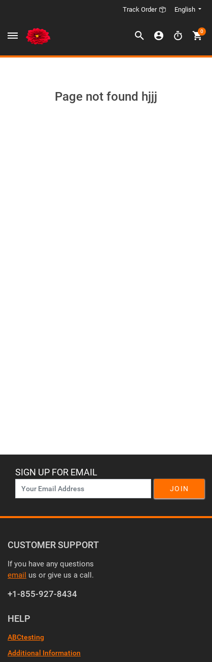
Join (179, 489)
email (17, 575)
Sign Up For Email (56, 472)
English (185, 9)
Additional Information (44, 653)
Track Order (144, 9)
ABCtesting (26, 637)
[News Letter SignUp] (83, 488)
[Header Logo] (38, 36)
